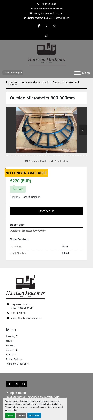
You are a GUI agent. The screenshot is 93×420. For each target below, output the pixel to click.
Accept (10, 415)
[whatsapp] (54, 26)
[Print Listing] (59, 161)
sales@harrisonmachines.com (48, 13)
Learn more (34, 415)
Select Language (12, 72)
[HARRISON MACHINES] (25, 287)
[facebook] (39, 26)
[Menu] (77, 73)
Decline (21, 415)
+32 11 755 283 (48, 4)
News (9, 341)
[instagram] (46, 26)
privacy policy (11, 410)
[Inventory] (11, 82)
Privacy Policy (13, 359)
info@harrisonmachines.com (48, 8)
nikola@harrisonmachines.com (26, 318)
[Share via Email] (35, 161)
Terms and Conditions (17, 364)
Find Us (9, 354)
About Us (10, 350)
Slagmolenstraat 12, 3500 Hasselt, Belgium (48, 18)
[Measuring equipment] (66, 82)
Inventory (11, 336)
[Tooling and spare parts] (35, 82)
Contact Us (46, 211)
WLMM (9, 345)
